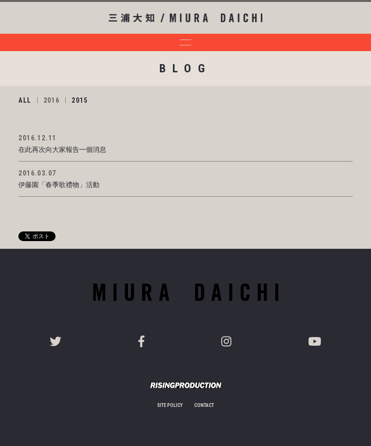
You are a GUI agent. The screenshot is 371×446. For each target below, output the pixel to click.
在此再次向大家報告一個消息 (62, 149)
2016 (51, 100)
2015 (79, 100)
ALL (24, 100)
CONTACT (204, 405)
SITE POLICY (170, 405)
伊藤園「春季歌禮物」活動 (59, 185)
